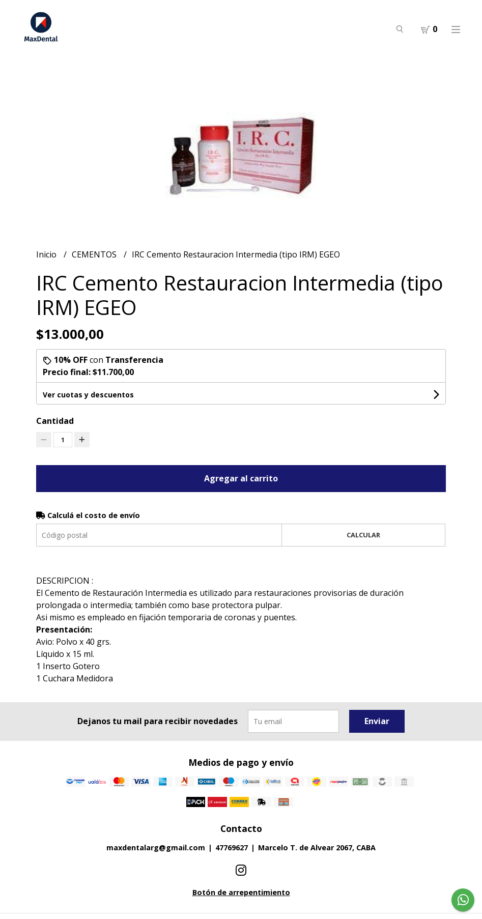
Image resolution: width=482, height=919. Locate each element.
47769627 (231, 847)
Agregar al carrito (241, 478)
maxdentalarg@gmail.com (155, 847)
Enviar (376, 721)
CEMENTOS (95, 254)
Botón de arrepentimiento (241, 892)
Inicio (47, 254)
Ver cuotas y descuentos (88, 394)
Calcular (363, 534)
